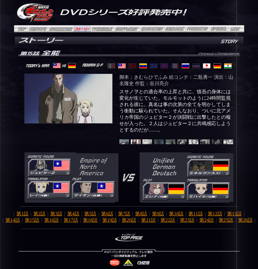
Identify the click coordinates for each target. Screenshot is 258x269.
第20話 (129, 220)
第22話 (167, 220)
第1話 (22, 213)
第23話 (187, 220)
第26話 (245, 220)
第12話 (215, 213)
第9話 (158, 213)
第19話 (109, 220)
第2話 (39, 213)
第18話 (90, 220)
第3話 (56, 213)
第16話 (51, 220)
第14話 (12, 220)
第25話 (226, 220)
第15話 (32, 220)
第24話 (206, 220)
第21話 (148, 220)
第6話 (107, 213)
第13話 (234, 213)
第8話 (141, 213)
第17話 (71, 220)
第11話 (195, 213)
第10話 (176, 213)
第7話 (124, 213)
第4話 (73, 213)
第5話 (90, 213)
